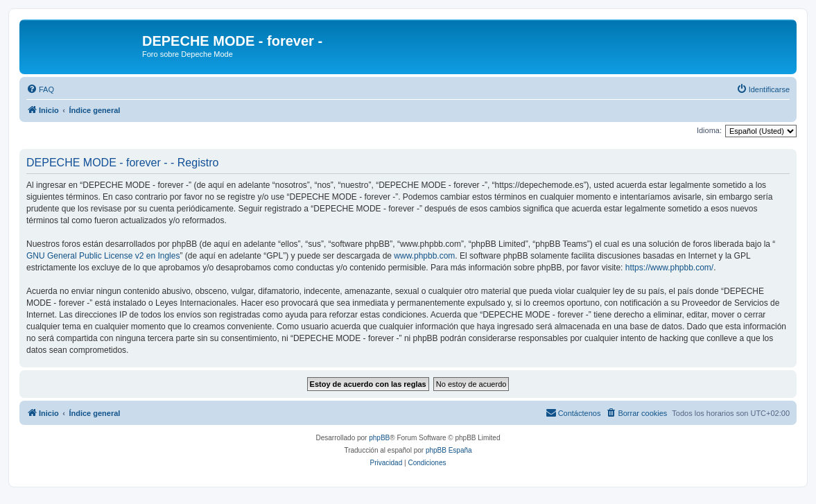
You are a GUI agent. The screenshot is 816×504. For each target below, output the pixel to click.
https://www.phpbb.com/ (669, 267)
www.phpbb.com (424, 256)
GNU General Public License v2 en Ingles (103, 256)
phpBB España (449, 450)
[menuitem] (40, 89)
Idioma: (709, 130)
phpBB (379, 438)
